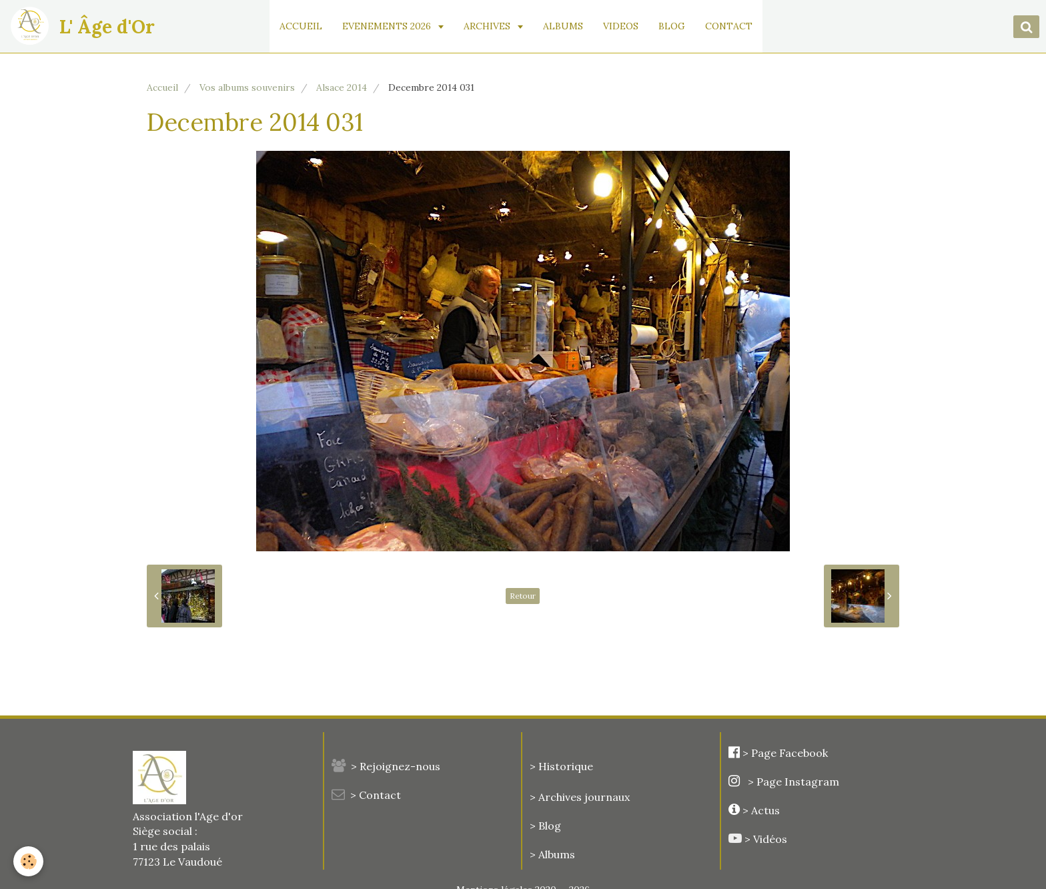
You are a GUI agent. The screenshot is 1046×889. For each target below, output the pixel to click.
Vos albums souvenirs (247, 87)
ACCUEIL (301, 26)
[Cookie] (28, 861)
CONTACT (729, 26)
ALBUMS (564, 26)
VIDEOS (621, 26)
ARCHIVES (489, 26)
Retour (523, 596)
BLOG (672, 26)
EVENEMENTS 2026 (388, 26)
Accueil (162, 87)
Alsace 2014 (341, 87)
